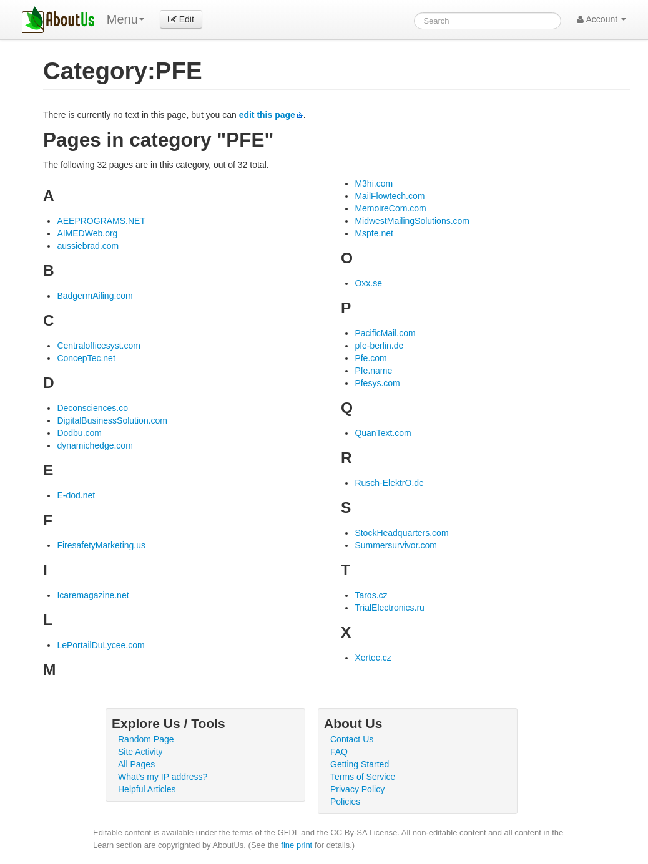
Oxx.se (368, 283)
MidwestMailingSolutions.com (412, 221)
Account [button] (601, 19)
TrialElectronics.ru (390, 608)
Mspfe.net (374, 233)
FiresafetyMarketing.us (101, 545)
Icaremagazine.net (93, 595)
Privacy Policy (357, 789)
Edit (181, 19)
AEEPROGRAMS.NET (101, 221)
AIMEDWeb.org (87, 233)
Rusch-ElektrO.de (389, 483)
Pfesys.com (377, 383)
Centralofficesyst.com (98, 346)
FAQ (339, 752)
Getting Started (359, 764)
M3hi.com (374, 183)
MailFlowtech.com (390, 196)
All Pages (136, 764)
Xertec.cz (373, 658)
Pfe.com (370, 358)
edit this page (267, 115)
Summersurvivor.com (395, 545)
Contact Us (351, 739)
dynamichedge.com (94, 445)
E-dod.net (76, 495)
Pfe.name (373, 371)
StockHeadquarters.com (401, 533)
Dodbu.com (79, 433)
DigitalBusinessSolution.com (112, 420)
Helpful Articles (147, 789)
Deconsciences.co (92, 408)
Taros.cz (371, 595)
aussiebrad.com (88, 246)
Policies (345, 802)
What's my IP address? (162, 777)
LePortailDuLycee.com (100, 645)
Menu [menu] (125, 19)
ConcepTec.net (86, 358)
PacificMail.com (385, 333)
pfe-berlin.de (379, 346)
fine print (296, 845)
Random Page (146, 739)
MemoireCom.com (390, 208)
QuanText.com (383, 433)
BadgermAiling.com (94, 296)
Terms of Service (362, 777)
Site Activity (140, 752)
